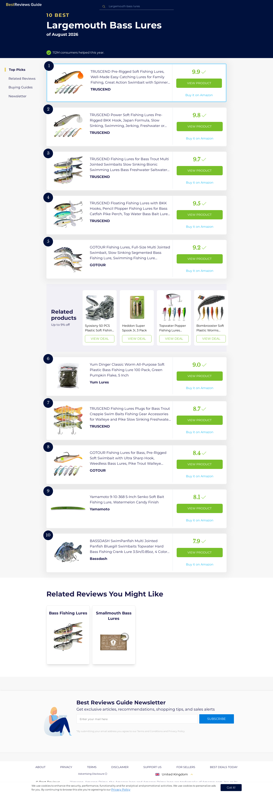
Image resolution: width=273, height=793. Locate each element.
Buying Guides (21, 87)
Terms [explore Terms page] (92, 767)
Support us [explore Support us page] (152, 767)
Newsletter (18, 96)
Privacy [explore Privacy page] (66, 767)
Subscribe (216, 719)
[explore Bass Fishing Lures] (68, 635)
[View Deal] (100, 318)
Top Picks (17, 70)
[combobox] (136, 6)
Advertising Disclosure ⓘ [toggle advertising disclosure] (92, 773)
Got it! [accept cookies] (231, 787)
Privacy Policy (120, 789)
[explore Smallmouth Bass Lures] (113, 635)
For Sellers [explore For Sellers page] (185, 767)
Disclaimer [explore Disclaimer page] (119, 767)
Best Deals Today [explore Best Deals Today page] (224, 767)
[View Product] (136, 82)
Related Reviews (22, 78)
